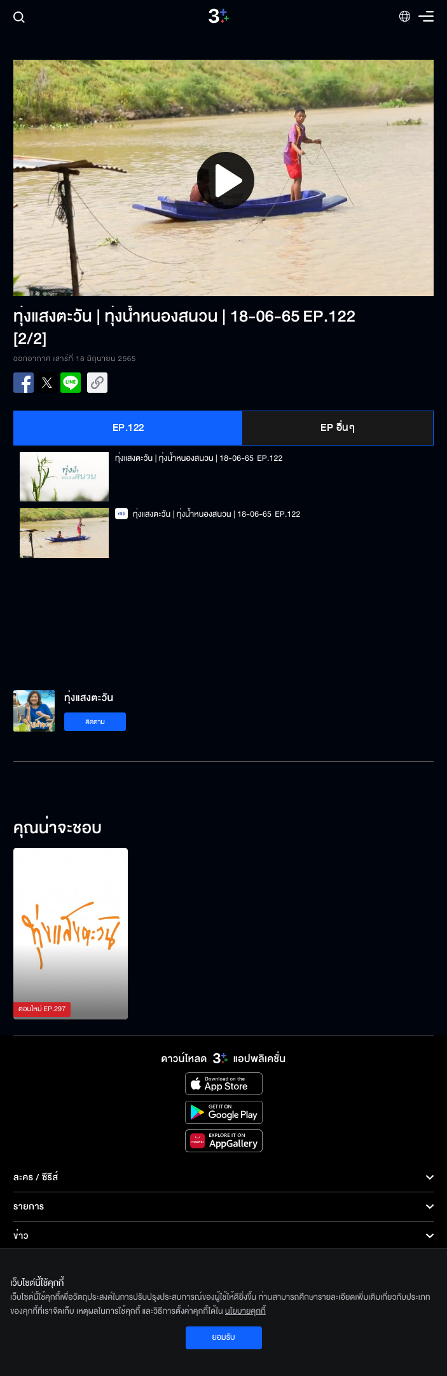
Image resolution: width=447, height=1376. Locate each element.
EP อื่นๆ (337, 427)
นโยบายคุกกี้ (245, 1311)
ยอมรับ (223, 1337)
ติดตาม (95, 721)
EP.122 (128, 427)
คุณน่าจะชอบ (57, 828)
